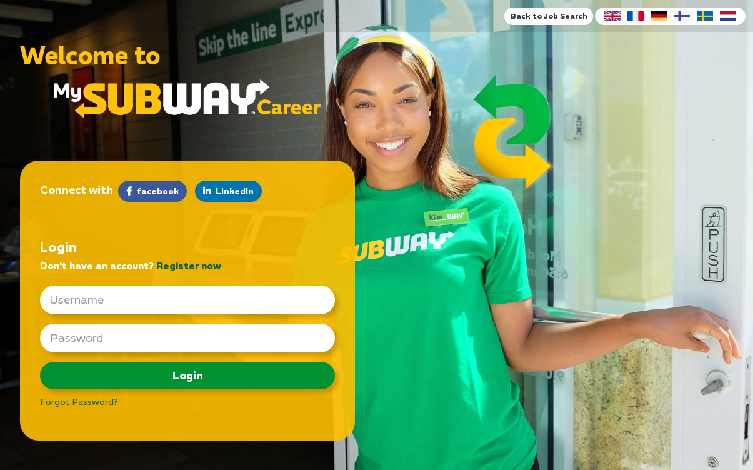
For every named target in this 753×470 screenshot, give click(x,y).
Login (187, 375)
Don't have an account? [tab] (130, 265)
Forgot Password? (79, 401)
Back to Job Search (549, 16)
